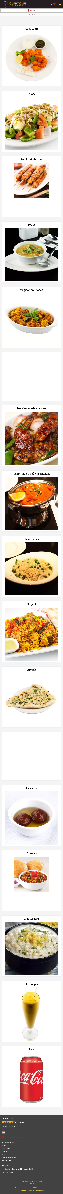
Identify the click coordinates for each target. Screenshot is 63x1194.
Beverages (31, 984)
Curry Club (8, 1119)
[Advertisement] (31, 22)
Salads (31, 94)
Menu (4, 1146)
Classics (31, 853)
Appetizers (31, 28)
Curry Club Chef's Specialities (31, 473)
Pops (31, 1049)
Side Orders (31, 918)
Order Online (6, 1148)
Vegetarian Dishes (31, 290)
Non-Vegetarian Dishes (31, 408)
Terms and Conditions (9, 1158)
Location (4, 1151)
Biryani (31, 604)
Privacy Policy (6, 1160)
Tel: (8, 1172)
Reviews (4, 1155)
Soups (31, 224)
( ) (55, 4)
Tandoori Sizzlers (31, 159)
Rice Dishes (31, 539)
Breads (31, 669)
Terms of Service (35, 1190)
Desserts (31, 788)
